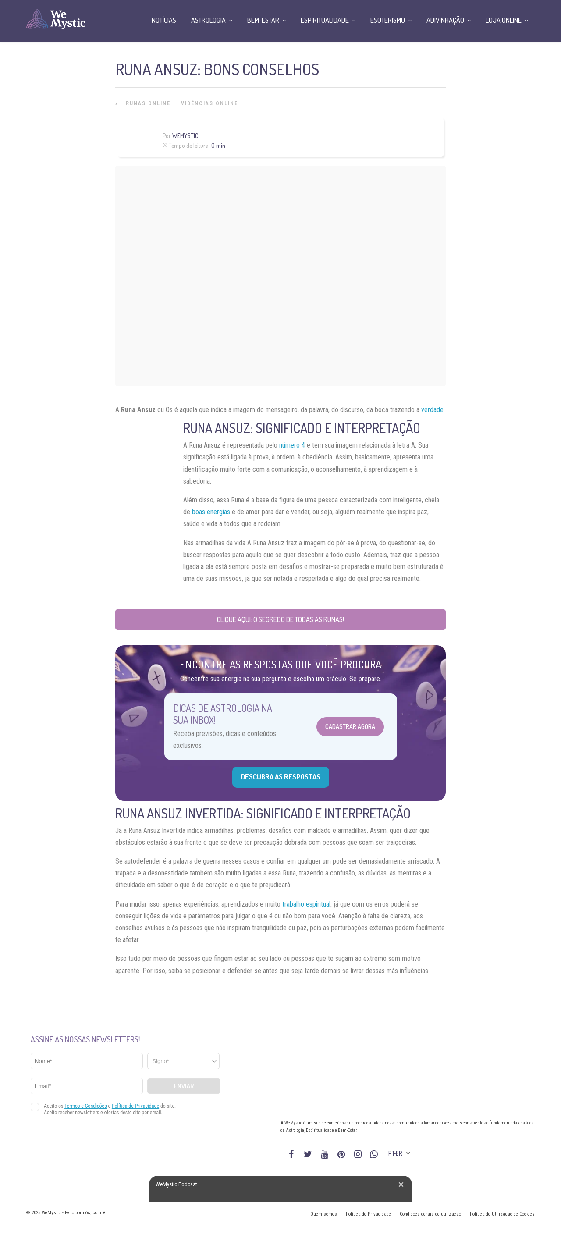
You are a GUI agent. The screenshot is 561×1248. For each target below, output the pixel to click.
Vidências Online (209, 103)
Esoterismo (387, 20)
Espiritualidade (325, 20)
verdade (432, 409)
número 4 (292, 445)
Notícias (164, 20)
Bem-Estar (263, 20)
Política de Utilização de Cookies (502, 1214)
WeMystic (185, 135)
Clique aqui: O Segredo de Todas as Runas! (280, 619)
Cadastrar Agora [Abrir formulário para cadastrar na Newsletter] (350, 726)
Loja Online (504, 20)
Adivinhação (445, 20)
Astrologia (208, 20)
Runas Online (148, 103)
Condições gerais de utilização (430, 1214)
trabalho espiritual (306, 904)
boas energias (211, 512)
